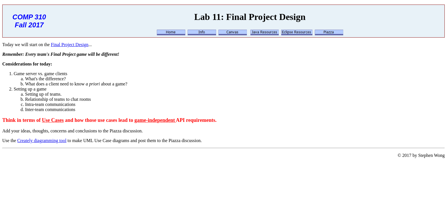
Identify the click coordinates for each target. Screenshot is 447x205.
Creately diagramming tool (41, 140)
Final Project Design (69, 44)
